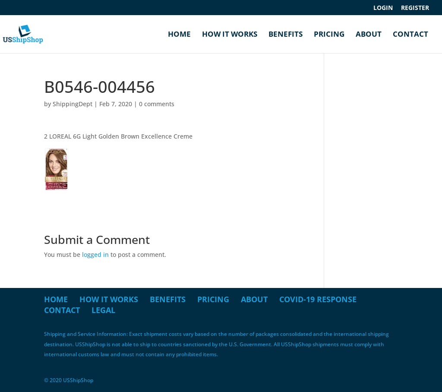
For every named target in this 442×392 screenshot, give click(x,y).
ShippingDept (72, 104)
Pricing (329, 35)
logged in (95, 254)
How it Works (229, 35)
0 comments (156, 104)
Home (179, 35)
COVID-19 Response (318, 299)
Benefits (285, 35)
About (369, 35)
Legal (103, 310)
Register (415, 8)
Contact (410, 35)
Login (383, 8)
